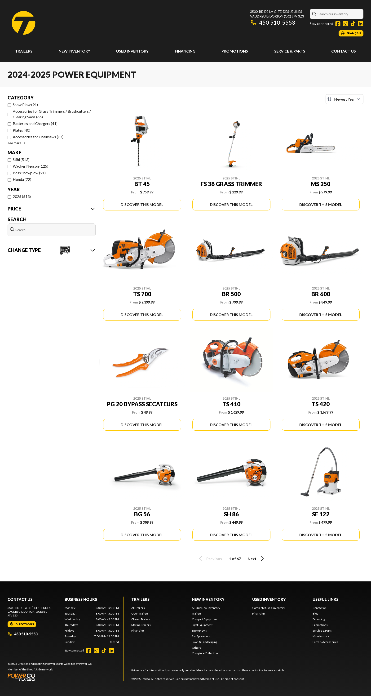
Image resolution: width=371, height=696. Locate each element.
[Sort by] (344, 99)
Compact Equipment (205, 619)
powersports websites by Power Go (69, 663)
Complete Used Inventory (268, 608)
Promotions (234, 51)
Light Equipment (202, 625)
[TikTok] (353, 24)
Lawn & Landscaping (204, 642)
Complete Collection (205, 653)
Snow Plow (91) (25, 104)
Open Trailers (140, 613)
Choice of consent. (233, 679)
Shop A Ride (34, 669)
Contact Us (343, 51)
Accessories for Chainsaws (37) (38, 136)
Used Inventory (132, 51)
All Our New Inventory (206, 608)
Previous (209, 559)
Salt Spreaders (201, 636)
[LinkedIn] (360, 24)
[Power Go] (50, 677)
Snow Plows (199, 630)
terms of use (211, 679)
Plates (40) (21, 130)
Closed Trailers (140, 619)
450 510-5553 (272, 22)
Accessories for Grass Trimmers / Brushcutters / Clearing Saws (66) (52, 114)
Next (256, 559)
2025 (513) (22, 196)
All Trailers (138, 608)
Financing (185, 51)
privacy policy (189, 679)
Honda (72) (22, 179)
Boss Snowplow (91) (29, 172)
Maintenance (321, 636)
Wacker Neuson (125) (30, 166)
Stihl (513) (21, 159)
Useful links (325, 599)
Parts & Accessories (325, 642)
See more (17, 143)
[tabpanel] (92, 625)
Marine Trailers (141, 625)
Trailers (23, 51)
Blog (315, 613)
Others (196, 647)
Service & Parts (289, 51)
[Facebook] (338, 24)
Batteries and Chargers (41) (35, 123)
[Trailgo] (24, 23)
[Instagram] (345, 24)
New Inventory (74, 51)
